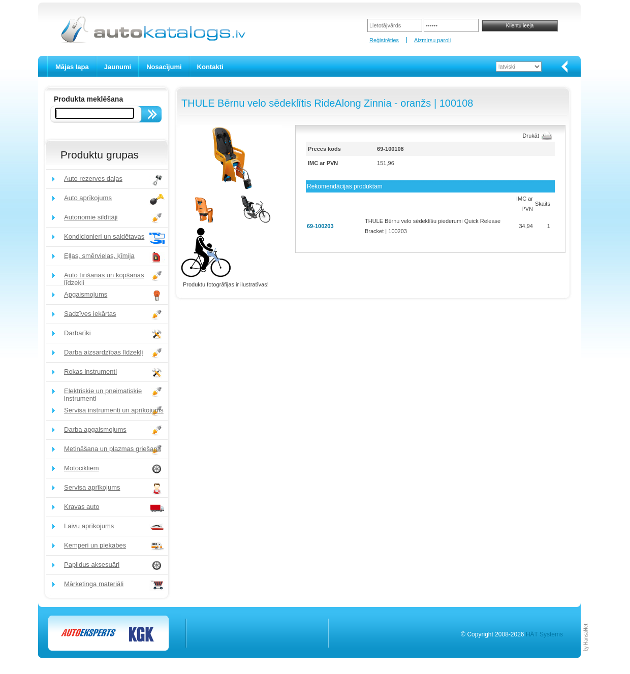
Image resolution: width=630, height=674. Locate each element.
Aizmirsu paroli (432, 40)
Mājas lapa (72, 67)
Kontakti (210, 67)
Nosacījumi (163, 67)
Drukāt (531, 136)
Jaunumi (117, 67)
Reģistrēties (384, 40)
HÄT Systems (544, 634)
